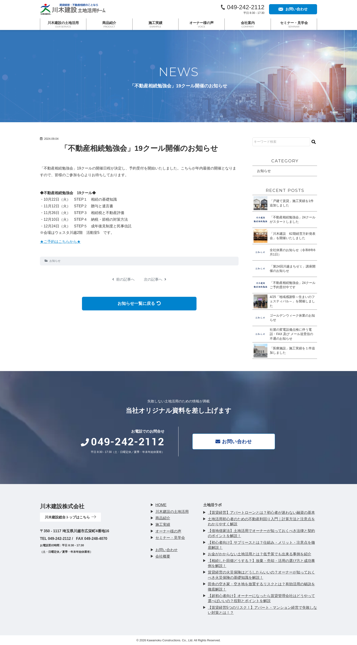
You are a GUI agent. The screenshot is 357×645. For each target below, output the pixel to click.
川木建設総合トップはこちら (72, 517)
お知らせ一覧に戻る (139, 303)
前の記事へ (123, 279)
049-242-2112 (245, 7)
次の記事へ (155, 279)
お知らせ (55, 260)
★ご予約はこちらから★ (60, 242)
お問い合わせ (236, 441)
